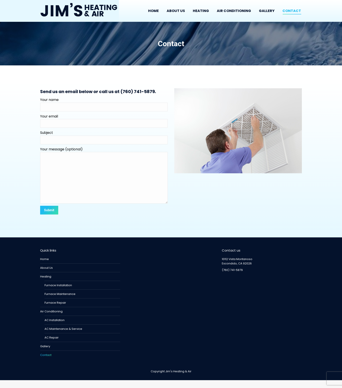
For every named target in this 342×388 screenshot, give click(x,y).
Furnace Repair (55, 310)
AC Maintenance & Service (63, 337)
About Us (46, 276)
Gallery (45, 354)
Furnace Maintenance (59, 302)
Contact (45, 363)
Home (44, 267)
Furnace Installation (58, 293)
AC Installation (54, 328)
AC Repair (51, 345)
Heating (45, 284)
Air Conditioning (51, 319)
